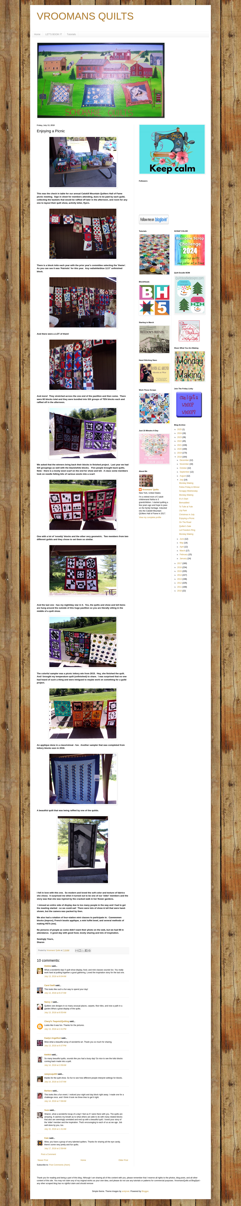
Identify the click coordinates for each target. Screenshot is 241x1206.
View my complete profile (150, 517)
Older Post (123, 1160)
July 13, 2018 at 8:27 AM (55, 993)
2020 (179, 449)
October (183, 468)
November (184, 464)
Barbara (48, 1091)
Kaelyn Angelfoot (52, 1038)
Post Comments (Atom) (59, 1165)
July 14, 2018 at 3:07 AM (55, 1082)
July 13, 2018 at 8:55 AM (55, 1012)
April (182, 547)
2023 (179, 437)
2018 (179, 457)
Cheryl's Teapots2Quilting (56, 1021)
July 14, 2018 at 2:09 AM (55, 1065)
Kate (46, 1138)
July (182, 480)
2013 (179, 579)
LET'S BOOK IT (53, 34)
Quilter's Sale (185, 526)
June (182, 539)
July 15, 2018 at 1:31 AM (55, 1129)
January (183, 558)
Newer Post (43, 1160)
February (184, 554)
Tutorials (71, 34)
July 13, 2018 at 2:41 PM (55, 1029)
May (182, 543)
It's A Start (183, 499)
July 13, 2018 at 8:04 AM (55, 976)
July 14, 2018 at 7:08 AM (55, 1101)
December (184, 460)
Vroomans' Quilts (150, 489)
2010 (179, 591)
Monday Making (186, 483)
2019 (179, 453)
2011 (179, 587)
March (183, 550)
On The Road (185, 522)
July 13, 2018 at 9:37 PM (55, 1045)
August (183, 476)
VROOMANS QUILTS (85, 16)
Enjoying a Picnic (186, 518)
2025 (179, 429)
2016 (179, 567)
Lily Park (183, 510)
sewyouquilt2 (50, 1074)
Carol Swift (49, 985)
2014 (179, 575)
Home (37, 34)
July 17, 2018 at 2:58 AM (55, 1148)
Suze (46, 1110)
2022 (179, 441)
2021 (179, 445)
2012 (179, 583)
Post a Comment (48, 1154)
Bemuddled (184, 502)
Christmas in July (186, 514)
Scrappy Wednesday (188, 491)
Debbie (47, 966)
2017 (179, 563)
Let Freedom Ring (187, 530)
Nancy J (48, 1002)
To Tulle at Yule (186, 507)
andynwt (125, 1191)
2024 (179, 433)
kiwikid (47, 1054)
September (185, 472)
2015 (179, 571)
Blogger (145, 1191)
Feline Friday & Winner (189, 487)
